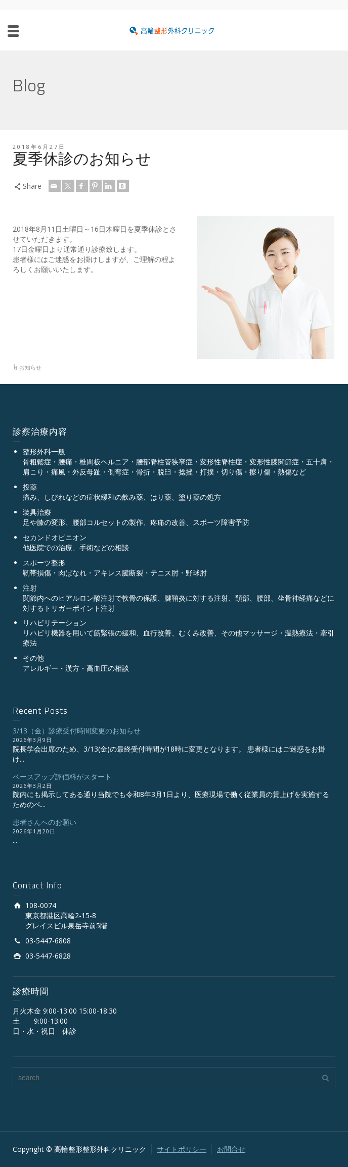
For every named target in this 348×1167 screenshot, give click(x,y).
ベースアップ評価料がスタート (62, 776)
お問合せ (231, 1149)
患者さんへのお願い (44, 822)
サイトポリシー (181, 1149)
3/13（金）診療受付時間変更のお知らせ (77, 730)
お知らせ (30, 367)
